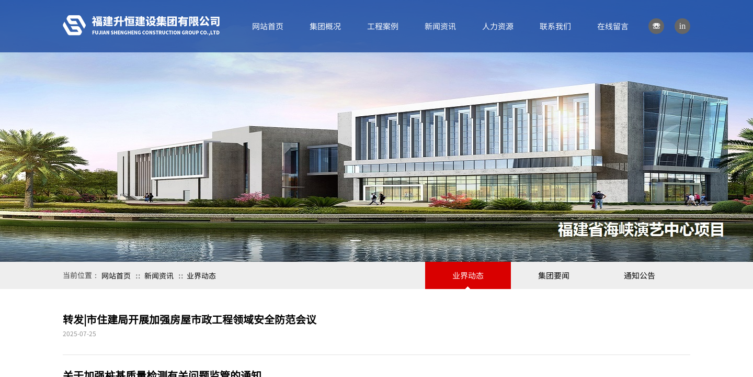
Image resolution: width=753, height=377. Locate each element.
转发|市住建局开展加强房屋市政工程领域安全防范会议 (189, 319)
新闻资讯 (159, 275)
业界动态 (201, 275)
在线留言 (613, 25)
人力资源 (498, 25)
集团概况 (325, 25)
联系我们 (555, 25)
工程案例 (382, 25)
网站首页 (116, 275)
